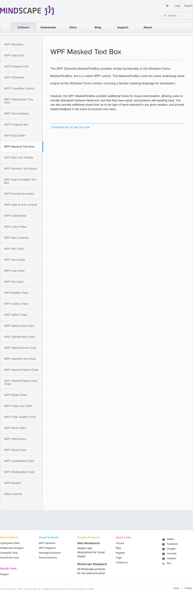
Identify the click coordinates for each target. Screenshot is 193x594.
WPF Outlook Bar (15, 215)
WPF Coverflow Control (19, 88)
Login (177, 5)
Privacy (188, 588)
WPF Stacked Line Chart (20, 358)
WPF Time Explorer (16, 113)
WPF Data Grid (14, 55)
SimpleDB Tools (9, 552)
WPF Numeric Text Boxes (20, 168)
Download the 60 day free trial (70, 127)
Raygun (4, 574)
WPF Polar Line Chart (18, 405)
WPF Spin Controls (16, 237)
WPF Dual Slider (14, 135)
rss (163, 27)
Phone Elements (48, 557)
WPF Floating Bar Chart (19, 472)
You (172, 553)
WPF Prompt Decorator (19, 193)
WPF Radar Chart (15, 394)
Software (23, 27)
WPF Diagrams (47, 547)
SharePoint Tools (9, 557)
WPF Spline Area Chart (19, 325)
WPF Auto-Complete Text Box (20, 181)
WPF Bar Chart (14, 248)
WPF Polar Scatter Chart (20, 416)
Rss (169, 563)
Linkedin (171, 558)
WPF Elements (13, 44)
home (3, 27)
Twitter (170, 539)
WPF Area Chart (14, 259)
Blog (98, 27)
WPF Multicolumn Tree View (18, 101)
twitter (174, 27)
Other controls (13, 494)
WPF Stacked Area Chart (20, 347)
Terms (176, 588)
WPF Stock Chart (15, 449)
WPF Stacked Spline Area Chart (20, 382)
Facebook (172, 543)
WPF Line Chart (14, 270)
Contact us (122, 562)
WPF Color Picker (15, 226)
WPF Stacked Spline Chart (21, 369)
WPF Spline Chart (15, 314)
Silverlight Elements (50, 552)
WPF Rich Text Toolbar (18, 157)
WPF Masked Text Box (19, 146)
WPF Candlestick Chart (19, 460)
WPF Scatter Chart (16, 303)
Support (122, 27)
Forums (120, 543)
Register (188, 5)
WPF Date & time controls (20, 204)
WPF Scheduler (14, 77)
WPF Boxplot (12, 483)
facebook (185, 27)
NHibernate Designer (11, 547)
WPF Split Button (15, 438)
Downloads (48, 27)
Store (73, 27)
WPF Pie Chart (13, 281)
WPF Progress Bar (16, 124)
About (147, 27)
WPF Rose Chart (15, 427)
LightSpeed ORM (9, 543)
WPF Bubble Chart (16, 292)
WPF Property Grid (16, 66)
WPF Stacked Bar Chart (19, 336)
